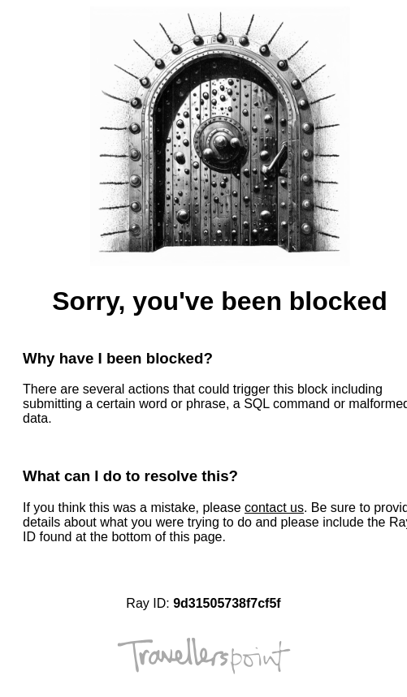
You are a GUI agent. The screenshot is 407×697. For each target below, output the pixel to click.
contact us (274, 507)
